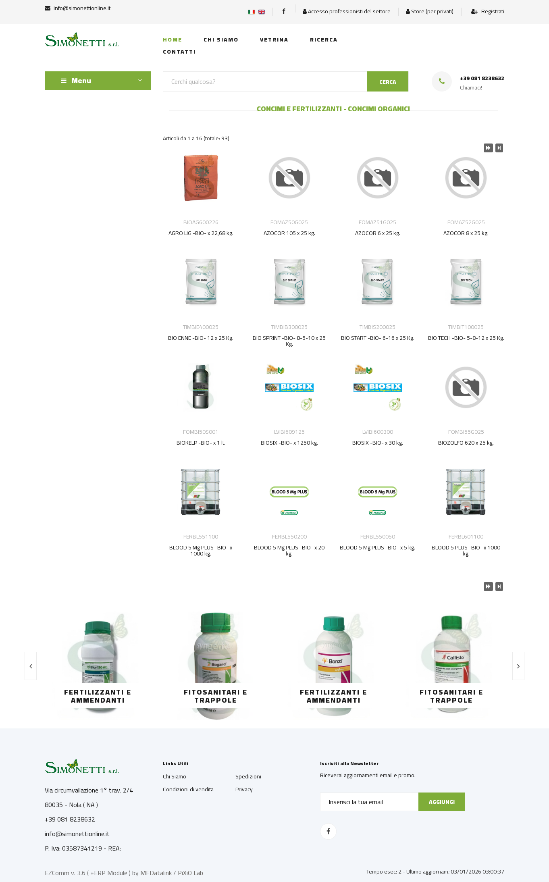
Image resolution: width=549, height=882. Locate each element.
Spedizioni (248, 776)
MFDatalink (156, 873)
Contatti (179, 51)
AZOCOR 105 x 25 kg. (289, 233)
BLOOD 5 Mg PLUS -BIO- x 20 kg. (289, 550)
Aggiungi (442, 802)
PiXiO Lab (190, 873)
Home (172, 39)
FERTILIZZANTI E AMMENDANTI (97, 696)
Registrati (487, 11)
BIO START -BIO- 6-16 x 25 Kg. (377, 338)
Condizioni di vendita (188, 789)
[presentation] (31, 666)
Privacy (244, 789)
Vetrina (274, 39)
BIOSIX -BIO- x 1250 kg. (289, 442)
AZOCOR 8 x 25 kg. (466, 233)
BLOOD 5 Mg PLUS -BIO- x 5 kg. (377, 547)
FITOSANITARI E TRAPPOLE (215, 696)
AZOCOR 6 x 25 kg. (377, 233)
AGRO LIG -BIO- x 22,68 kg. (200, 233)
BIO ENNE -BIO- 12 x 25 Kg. (200, 338)
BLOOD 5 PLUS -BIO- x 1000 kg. (466, 550)
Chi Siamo (174, 776)
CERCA (387, 82)
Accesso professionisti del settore (347, 11)
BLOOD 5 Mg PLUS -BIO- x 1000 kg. (200, 550)
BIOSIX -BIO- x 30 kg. (377, 442)
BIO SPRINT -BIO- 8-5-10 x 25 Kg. (289, 341)
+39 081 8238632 (482, 78)
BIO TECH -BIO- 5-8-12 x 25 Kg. (466, 338)
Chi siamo (221, 39)
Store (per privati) (429, 11)
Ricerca (324, 39)
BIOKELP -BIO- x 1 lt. (201, 442)
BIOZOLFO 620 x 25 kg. (466, 442)
